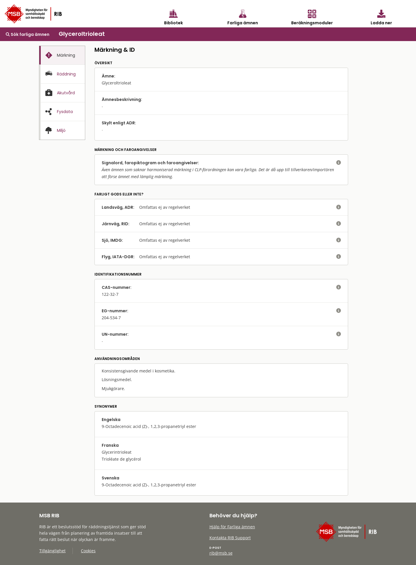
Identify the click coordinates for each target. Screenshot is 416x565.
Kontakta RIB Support (230, 537)
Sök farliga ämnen (27, 34)
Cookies (88, 550)
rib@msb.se (221, 553)
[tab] (62, 55)
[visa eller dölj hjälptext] (338, 162)
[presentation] (62, 55)
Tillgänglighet (52, 550)
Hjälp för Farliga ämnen (232, 526)
